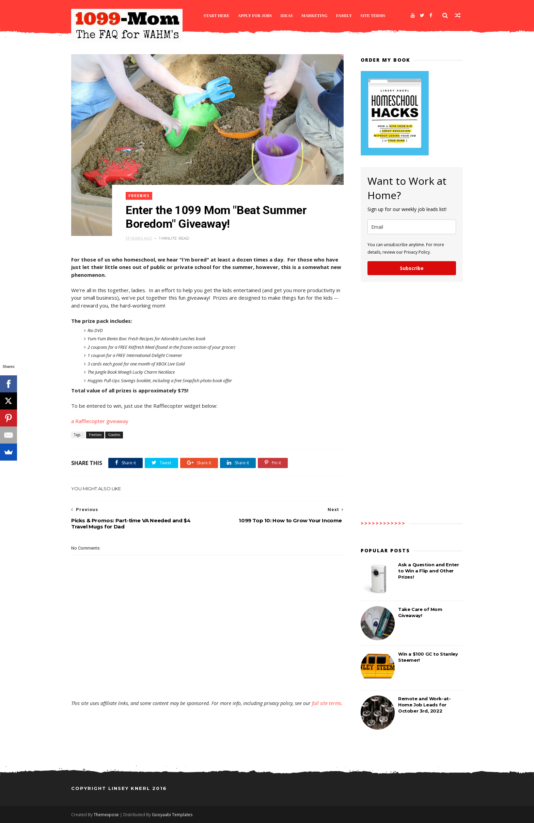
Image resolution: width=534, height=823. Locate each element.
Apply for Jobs (255, 15)
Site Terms (372, 15)
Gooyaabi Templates (172, 815)
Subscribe (412, 268)
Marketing (314, 15)
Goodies (114, 434)
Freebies (139, 196)
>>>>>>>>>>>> (383, 523)
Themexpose (106, 815)
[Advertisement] (207, 680)
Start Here (217, 15)
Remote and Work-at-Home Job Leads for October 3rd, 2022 (424, 705)
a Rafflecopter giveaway (99, 421)
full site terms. (327, 703)
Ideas (286, 15)
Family (344, 15)
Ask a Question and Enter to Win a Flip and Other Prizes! (428, 571)
